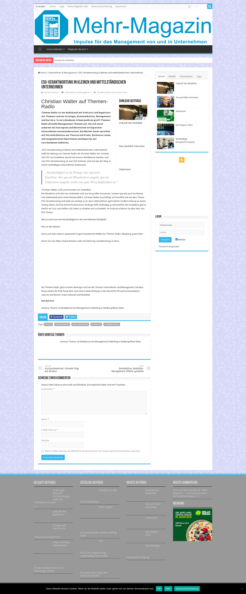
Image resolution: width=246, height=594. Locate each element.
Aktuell (161, 76)
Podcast (96, 324)
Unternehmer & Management (62, 72)
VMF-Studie (105, 507)
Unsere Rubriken (54, 49)
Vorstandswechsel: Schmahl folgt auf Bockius (62, 369)
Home (53, 6)
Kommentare (186, 76)
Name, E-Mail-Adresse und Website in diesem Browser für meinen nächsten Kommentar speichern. (93, 451)
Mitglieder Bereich (77, 49)
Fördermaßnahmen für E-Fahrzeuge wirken (49, 569)
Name (45, 419)
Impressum (120, 6)
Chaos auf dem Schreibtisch (61, 544)
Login (61, 6)
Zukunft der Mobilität (64, 60)
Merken (180, 239)
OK (159, 588)
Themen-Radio (112, 324)
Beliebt (172, 76)
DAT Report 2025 (184, 125)
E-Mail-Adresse (49, 430)
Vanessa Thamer (51, 92)
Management (62, 324)
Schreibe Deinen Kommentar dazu (112, 92)
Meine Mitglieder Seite (78, 6)
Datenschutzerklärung (101, 6)
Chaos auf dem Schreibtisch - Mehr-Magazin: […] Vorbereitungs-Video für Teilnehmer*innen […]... (190, 493)
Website (45, 440)
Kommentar (47, 389)
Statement (125, 169)
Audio (49, 324)
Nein (168, 588)
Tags (199, 76)
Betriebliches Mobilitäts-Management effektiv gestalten (126, 369)
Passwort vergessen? (169, 246)
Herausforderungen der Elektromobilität (94, 574)
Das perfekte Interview (132, 146)
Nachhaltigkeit (80, 324)
